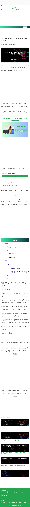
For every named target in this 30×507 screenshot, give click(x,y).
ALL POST (10, 502)
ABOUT (4, 502)
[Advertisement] (15, 19)
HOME (1, 502)
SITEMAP (13, 502)
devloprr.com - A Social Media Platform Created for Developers (15, 239)
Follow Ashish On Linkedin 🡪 (7, 411)
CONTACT (7, 502)
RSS (16, 502)
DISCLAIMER (24, 502)
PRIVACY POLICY (19, 502)
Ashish (14, 44)
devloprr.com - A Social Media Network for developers (15, 27)
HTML (3, 44)
